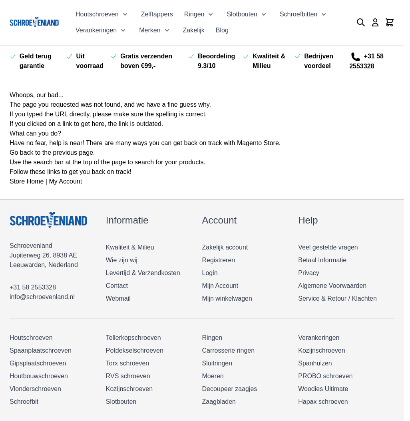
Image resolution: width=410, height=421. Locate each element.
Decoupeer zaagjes (229, 388)
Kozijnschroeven (129, 388)
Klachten (364, 298)
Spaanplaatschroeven (41, 350)
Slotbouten (242, 14)
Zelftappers (157, 14)
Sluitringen (217, 363)
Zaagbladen (219, 401)
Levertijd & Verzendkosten (143, 272)
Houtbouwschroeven (39, 376)
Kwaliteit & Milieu (130, 247)
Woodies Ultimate (323, 388)
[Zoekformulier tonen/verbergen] (360, 22)
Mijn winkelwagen (227, 298)
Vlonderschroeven (35, 388)
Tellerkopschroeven (133, 337)
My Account (65, 181)
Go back (22, 152)
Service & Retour (322, 298)
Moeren (213, 376)
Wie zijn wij (121, 260)
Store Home (27, 181)
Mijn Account (220, 285)
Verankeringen (96, 30)
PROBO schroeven (325, 376)
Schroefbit (24, 401)
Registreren (218, 260)
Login (210, 272)
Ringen (194, 14)
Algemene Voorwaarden (332, 285)
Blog (222, 30)
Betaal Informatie (322, 260)
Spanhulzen (315, 363)
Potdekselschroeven (134, 350)
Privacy (308, 272)
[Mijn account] (375, 22)
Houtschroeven (97, 14)
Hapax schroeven (323, 401)
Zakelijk (194, 30)
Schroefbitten (298, 14)
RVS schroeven (128, 376)
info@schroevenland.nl (42, 296)
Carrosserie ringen (228, 350)
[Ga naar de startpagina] (34, 22)
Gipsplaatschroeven (38, 363)
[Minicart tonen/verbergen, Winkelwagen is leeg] (389, 22)
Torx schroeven (127, 363)
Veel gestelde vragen (328, 247)
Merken (149, 30)
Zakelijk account (225, 247)
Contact (117, 285)
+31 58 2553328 (366, 61)
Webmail (118, 298)
